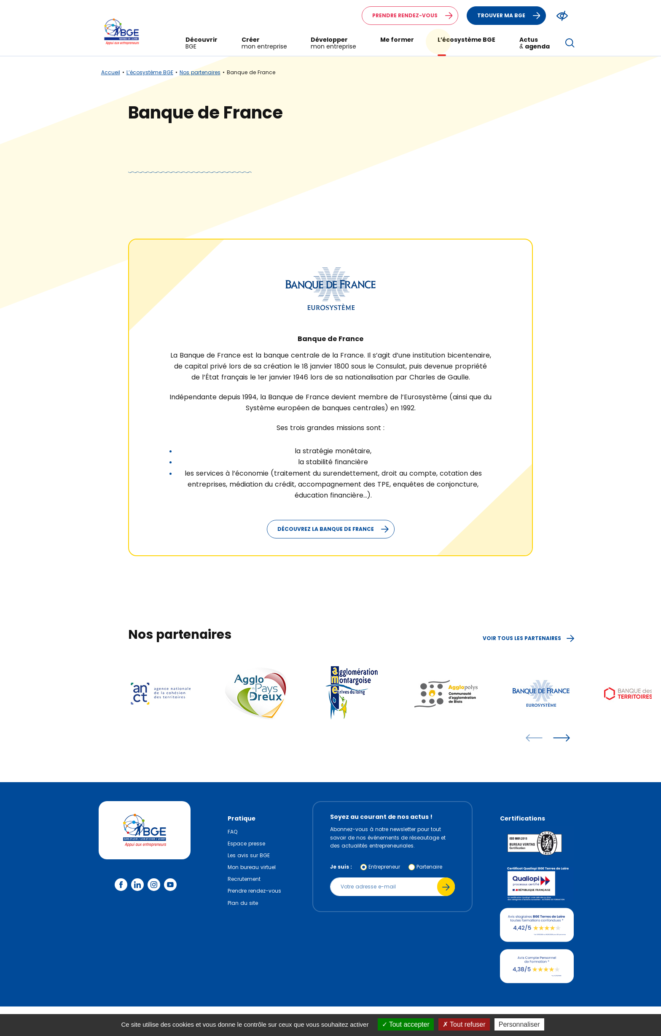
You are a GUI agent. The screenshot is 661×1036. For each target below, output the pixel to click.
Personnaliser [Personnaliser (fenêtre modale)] (519, 1024)
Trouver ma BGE (511, 15)
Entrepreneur (384, 866)
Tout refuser (464, 1024)
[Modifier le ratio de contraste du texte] (562, 16)
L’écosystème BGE (149, 72)
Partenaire (429, 866)
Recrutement (244, 879)
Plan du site (243, 903)
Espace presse (246, 843)
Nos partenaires (200, 72)
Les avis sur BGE (249, 855)
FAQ (232, 831)
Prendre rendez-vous (415, 15)
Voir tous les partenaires (528, 638)
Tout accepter (406, 1024)
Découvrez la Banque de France (335, 529)
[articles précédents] (534, 738)
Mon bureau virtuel (252, 867)
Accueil (110, 72)
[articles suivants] (561, 738)
